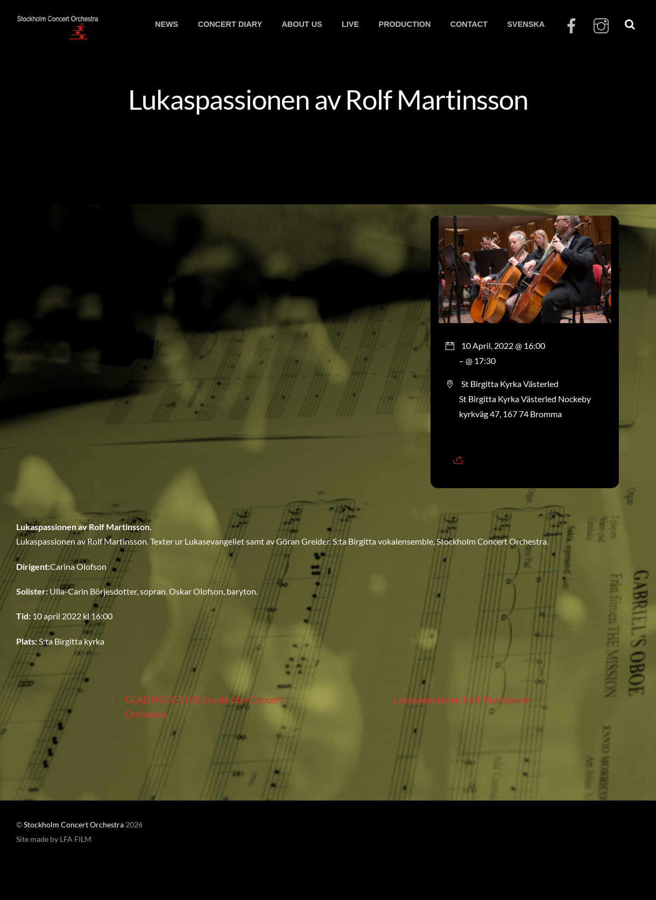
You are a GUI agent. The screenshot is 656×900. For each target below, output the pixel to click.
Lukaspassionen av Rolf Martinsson (328, 99)
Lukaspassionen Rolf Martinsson (470, 699)
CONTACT (469, 24)
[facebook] (571, 26)
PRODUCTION (405, 24)
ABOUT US (301, 24)
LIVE (350, 24)
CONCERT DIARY (230, 24)
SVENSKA (526, 24)
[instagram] (601, 26)
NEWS (166, 24)
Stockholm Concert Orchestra (74, 824)
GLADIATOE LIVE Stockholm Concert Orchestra (197, 706)
